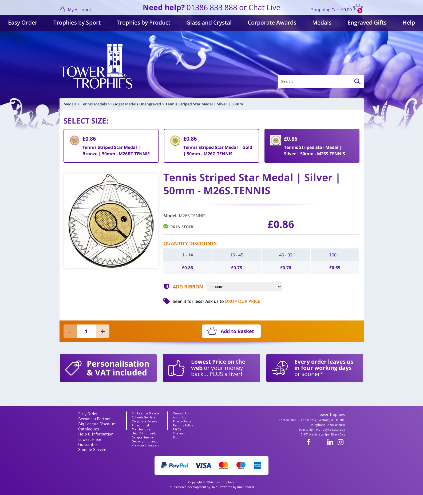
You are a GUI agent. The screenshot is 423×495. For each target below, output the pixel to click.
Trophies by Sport (77, 22)
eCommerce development (187, 487)
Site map (179, 433)
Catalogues (88, 429)
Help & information (145, 433)
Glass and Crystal (209, 22)
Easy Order (22, 22)
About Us (179, 417)
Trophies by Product (143, 22)
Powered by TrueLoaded (237, 487)
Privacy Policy (182, 421)
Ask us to (232, 301)
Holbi (214, 487)
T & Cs (177, 429)
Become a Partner (94, 419)
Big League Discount (97, 424)
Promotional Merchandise (141, 427)
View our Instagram (145, 445)
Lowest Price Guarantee (89, 442)
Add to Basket (237, 331)
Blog (176, 437)
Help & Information (95, 434)
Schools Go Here (144, 417)
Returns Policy (183, 425)
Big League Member (146, 413)
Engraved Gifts (366, 22)
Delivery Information (146, 441)
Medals (321, 22)
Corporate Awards (272, 22)
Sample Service (92, 449)
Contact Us (181, 413)
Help (408, 22)
